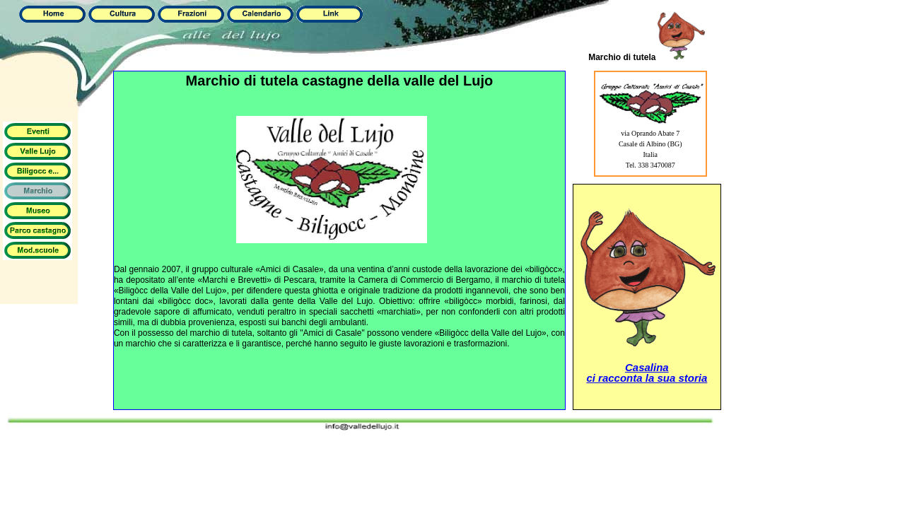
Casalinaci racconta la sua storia (646, 372)
